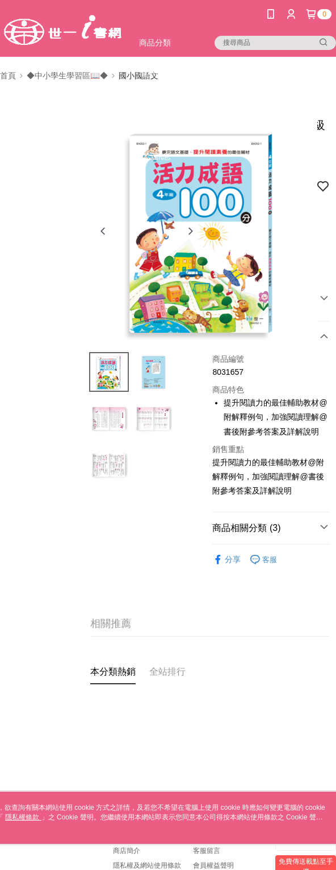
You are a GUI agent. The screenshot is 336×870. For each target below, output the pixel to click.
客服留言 (206, 851)
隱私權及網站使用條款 (147, 865)
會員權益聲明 (213, 865)
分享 (226, 560)
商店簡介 (126, 851)
